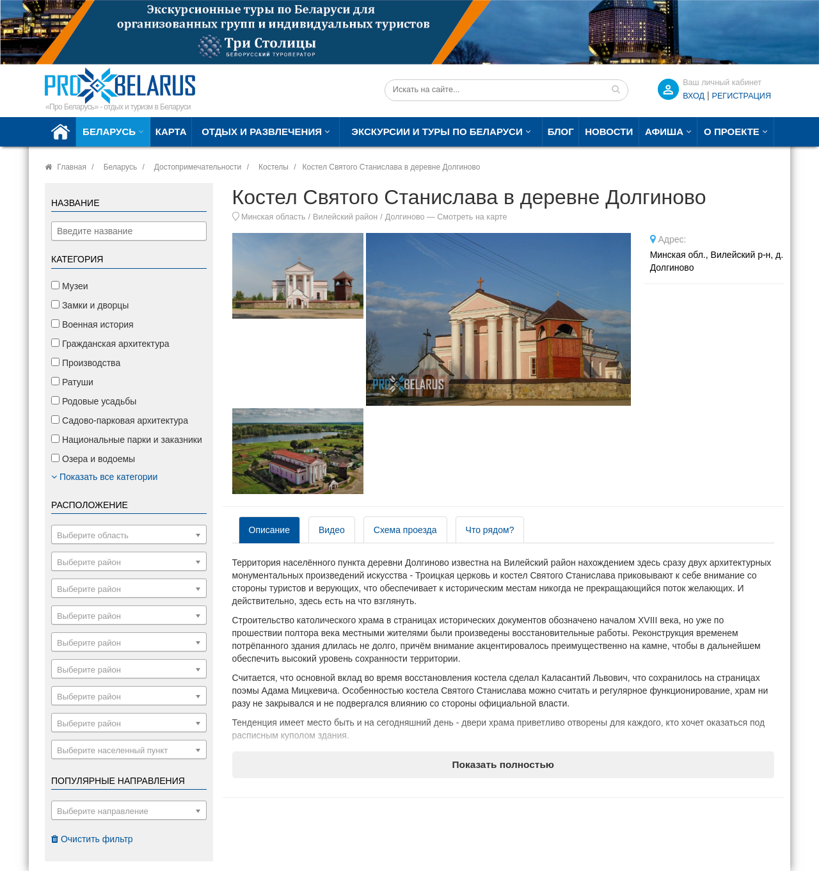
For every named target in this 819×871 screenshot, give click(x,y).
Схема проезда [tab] (405, 530)
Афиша (664, 131)
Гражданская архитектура (110, 344)
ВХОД (693, 96)
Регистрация (741, 96)
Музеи (69, 286)
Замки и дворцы (90, 305)
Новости (609, 131)
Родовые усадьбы (93, 401)
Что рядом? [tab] (490, 530)
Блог (561, 131)
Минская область (273, 216)
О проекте (731, 131)
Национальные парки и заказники (126, 440)
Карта (171, 131)
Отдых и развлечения (262, 131)
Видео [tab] (332, 530)
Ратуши (72, 382)
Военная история (92, 324)
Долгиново (405, 216)
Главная (71, 167)
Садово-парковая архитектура (119, 420)
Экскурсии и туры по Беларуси (436, 131)
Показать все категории (104, 477)
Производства (85, 363)
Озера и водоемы (93, 459)
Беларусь (109, 131)
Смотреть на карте (472, 216)
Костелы (273, 167)
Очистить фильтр (92, 839)
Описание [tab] (269, 530)
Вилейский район (345, 216)
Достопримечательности (197, 167)
